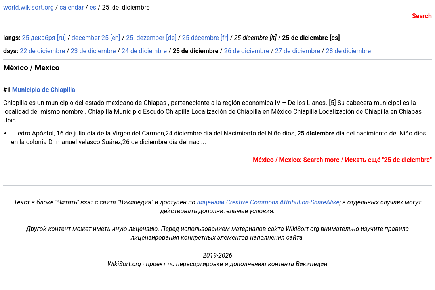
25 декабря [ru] (44, 38)
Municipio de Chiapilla (43, 89)
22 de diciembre (42, 51)
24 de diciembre (144, 51)
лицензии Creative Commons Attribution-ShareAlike (268, 202)
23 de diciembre (93, 51)
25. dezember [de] (151, 38)
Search (422, 16)
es (93, 7)
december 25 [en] (96, 38)
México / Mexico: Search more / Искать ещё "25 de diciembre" (342, 160)
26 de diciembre (246, 51)
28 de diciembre (348, 51)
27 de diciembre (297, 51)
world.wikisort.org (28, 7)
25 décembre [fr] (205, 38)
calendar (71, 7)
